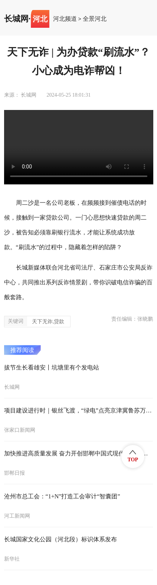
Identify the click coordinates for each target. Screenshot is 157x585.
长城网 (16, 19)
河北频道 (65, 19)
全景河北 (95, 19)
